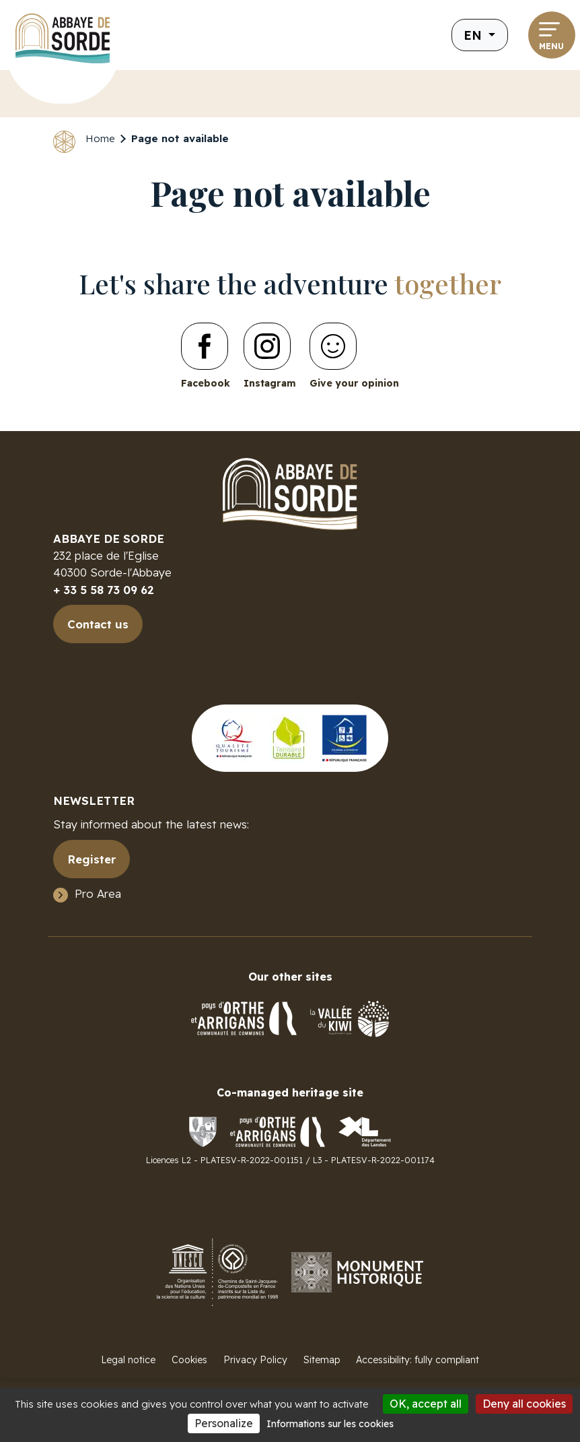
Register (91, 859)
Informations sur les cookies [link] (330, 1424)
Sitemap (321, 1360)
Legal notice (128, 1360)
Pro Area (98, 893)
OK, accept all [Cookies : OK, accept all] (426, 1403)
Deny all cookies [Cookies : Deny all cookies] (524, 1403)
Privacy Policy (255, 1360)
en (474, 35)
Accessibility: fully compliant (417, 1360)
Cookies (189, 1360)
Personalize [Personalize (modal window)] (223, 1423)
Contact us (98, 624)
